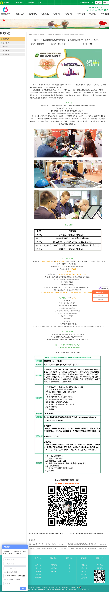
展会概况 (45, 14)
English (99, 3)
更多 (39, 2)
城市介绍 (84, 565)
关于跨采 (100, 565)
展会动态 (49, 34)
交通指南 (84, 578)
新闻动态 (33, 14)
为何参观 (54, 565)
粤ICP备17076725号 (54, 587)
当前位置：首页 (33, 34)
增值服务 (38, 578)
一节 (68, 571)
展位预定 (38, 574)
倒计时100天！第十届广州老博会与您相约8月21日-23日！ (43, 544)
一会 (68, 565)
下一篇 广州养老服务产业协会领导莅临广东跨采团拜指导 (88, 533)
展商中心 (57, 14)
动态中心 (42, 34)
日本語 (105, 3)
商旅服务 (93, 14)
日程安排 (38, 568)
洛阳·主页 (20, 14)
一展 (68, 568)
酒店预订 (84, 574)
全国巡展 (19, 3)
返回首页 (7, 3)
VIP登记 (53, 571)
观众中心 (69, 14)
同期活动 (81, 14)
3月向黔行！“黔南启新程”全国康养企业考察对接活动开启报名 (43, 548)
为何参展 (38, 565)
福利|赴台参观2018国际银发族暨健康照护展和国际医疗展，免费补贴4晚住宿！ (71, 34)
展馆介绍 (84, 568)
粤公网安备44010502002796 (70, 587)
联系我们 (105, 14)
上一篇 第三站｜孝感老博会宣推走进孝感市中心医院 (46, 533)
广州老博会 (30, 3)
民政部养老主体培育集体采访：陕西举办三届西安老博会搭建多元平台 (83, 544)
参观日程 (54, 568)
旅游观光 (84, 571)
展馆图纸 (38, 571)
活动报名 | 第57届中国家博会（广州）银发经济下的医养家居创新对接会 (83, 548)
